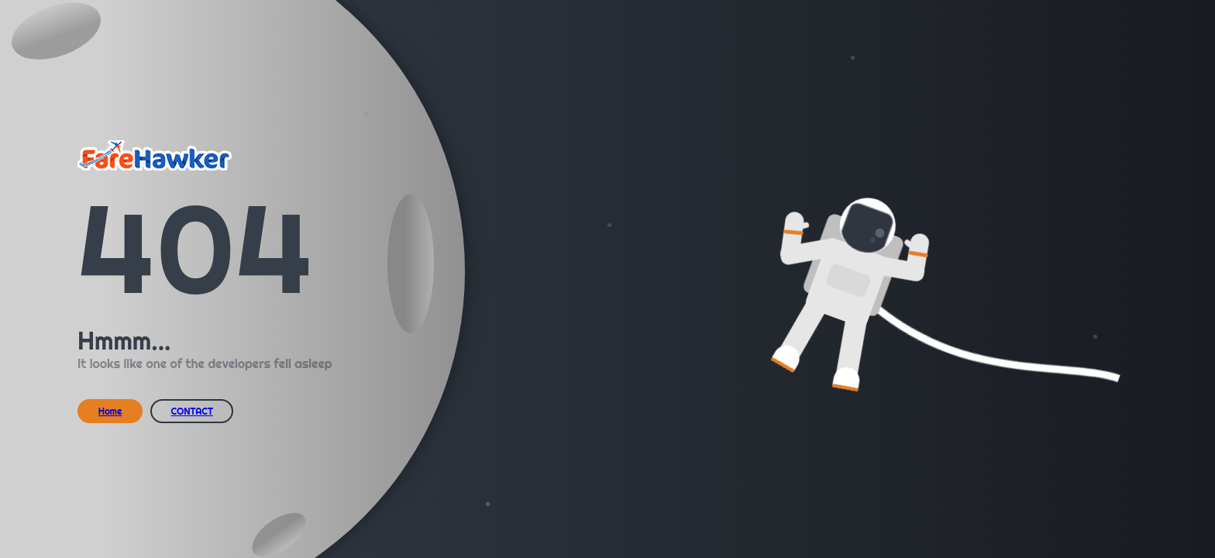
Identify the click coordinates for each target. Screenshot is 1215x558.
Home (110, 411)
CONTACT (191, 411)
